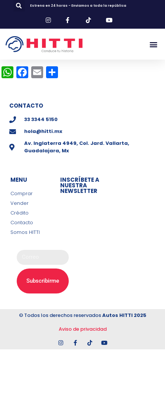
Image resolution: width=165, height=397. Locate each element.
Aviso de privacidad (83, 329)
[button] (19, 6)
